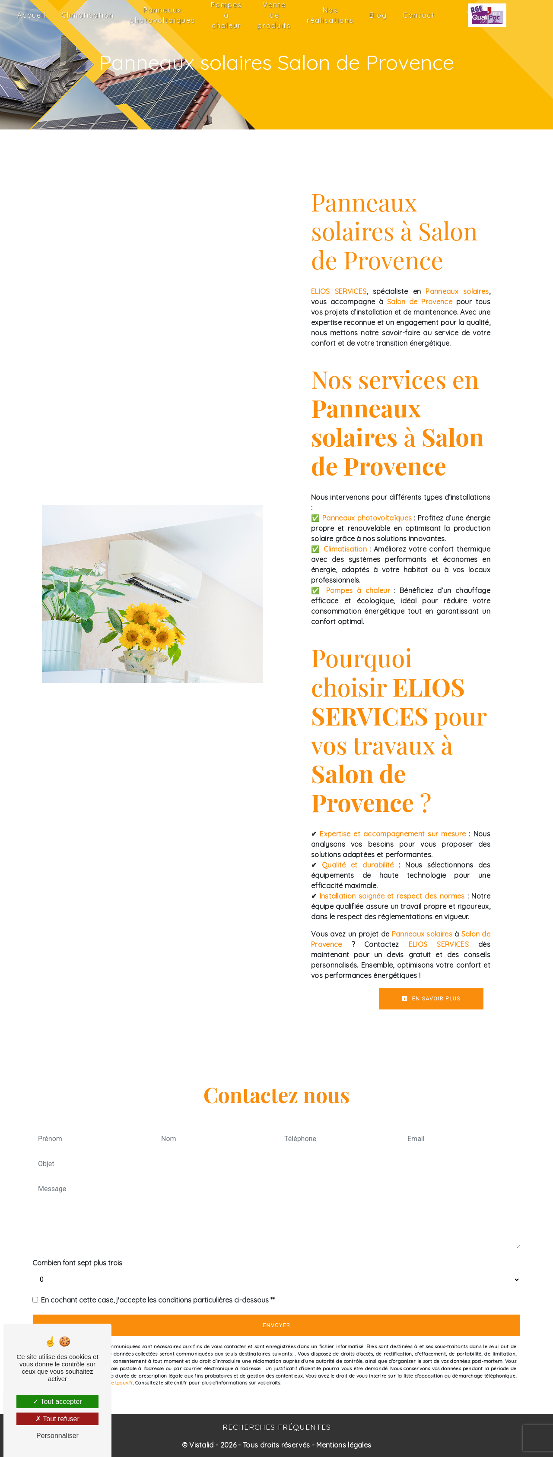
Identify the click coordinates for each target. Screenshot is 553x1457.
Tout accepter (57, 1401)
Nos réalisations (330, 15)
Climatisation (87, 15)
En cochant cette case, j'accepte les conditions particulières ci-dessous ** (158, 1300)
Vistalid (201, 1445)
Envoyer (276, 1325)
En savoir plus (431, 998)
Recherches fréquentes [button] (276, 1427)
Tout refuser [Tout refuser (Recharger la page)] (57, 1418)
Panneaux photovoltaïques (162, 15)
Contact (419, 15)
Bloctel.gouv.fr (116, 1383)
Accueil (31, 15)
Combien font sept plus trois (77, 1262)
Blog (378, 15)
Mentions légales (343, 1445)
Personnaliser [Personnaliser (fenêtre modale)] (57, 1435)
